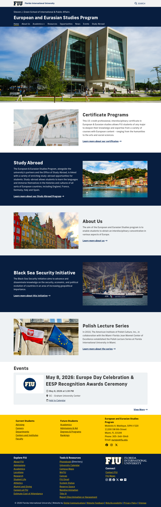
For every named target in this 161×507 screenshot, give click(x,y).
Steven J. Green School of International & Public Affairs (42, 12)
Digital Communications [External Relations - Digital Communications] (74, 503)
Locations (18, 472)
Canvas (63, 476)
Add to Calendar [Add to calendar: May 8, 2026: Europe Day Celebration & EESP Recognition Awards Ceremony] (57, 400)
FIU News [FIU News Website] (110, 476)
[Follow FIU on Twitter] (118, 480)
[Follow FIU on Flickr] (125, 480)
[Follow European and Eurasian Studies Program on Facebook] (107, 445)
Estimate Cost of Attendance (28, 493)
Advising (20, 424)
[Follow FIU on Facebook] (114, 480)
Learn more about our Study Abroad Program (37, 196)
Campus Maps (67, 468)
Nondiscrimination (69, 490)
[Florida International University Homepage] (47, 3)
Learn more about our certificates (101, 141)
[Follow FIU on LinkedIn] (110, 480)
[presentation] (30, 384)
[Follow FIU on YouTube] (122, 480)
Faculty (19, 438)
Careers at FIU (21, 490)
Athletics (18, 483)
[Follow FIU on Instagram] (107, 480)
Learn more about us (94, 240)
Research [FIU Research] (18, 476)
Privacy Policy (130, 503)
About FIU (19, 461)
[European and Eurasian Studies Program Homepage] (56, 18)
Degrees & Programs (70, 431)
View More (139, 409)
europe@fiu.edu (119, 439)
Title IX (63, 493)
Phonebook (65, 461)
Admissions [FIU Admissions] (19, 465)
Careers (20, 428)
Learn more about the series (98, 348)
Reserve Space (67, 486)
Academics (66, 424)
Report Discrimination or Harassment (78, 497)
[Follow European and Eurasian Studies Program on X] (117, 445)
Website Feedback (95, 503)
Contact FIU (112, 472)
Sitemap (142, 503)
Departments (22, 431)
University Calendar (70, 465)
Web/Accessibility (114, 503)
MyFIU (63, 472)
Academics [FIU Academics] (19, 468)
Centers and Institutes (27, 435)
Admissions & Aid (69, 428)
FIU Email (64, 479)
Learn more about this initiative (31, 295)
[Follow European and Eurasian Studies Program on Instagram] (112, 445)
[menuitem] (17, 24)
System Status (67, 483)
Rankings (65, 435)
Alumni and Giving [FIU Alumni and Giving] (23, 486)
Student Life (20, 479)
